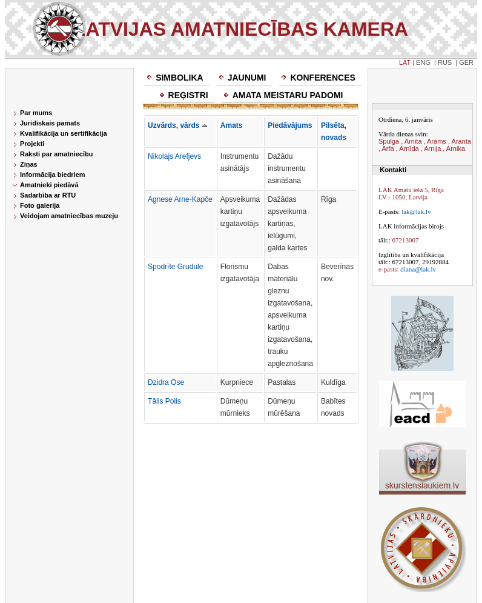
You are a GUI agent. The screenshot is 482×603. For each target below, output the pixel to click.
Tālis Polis (164, 401)
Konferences (322, 77)
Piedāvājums (290, 125)
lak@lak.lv (416, 211)
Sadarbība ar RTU (48, 195)
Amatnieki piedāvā (49, 184)
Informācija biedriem (52, 174)
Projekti (32, 143)
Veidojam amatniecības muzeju (69, 215)
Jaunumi (247, 77)
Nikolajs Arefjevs (174, 156)
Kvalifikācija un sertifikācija (63, 133)
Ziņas (29, 164)
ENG (423, 62)
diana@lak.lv (418, 269)
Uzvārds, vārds (177, 125)
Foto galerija (39, 205)
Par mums (36, 112)
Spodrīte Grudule (175, 266)
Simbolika (179, 77)
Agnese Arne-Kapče (180, 199)
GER (466, 62)
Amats (231, 125)
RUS (445, 62)
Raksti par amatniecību (56, 154)
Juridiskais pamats (50, 123)
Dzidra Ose (166, 382)
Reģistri (188, 95)
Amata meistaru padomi (288, 95)
